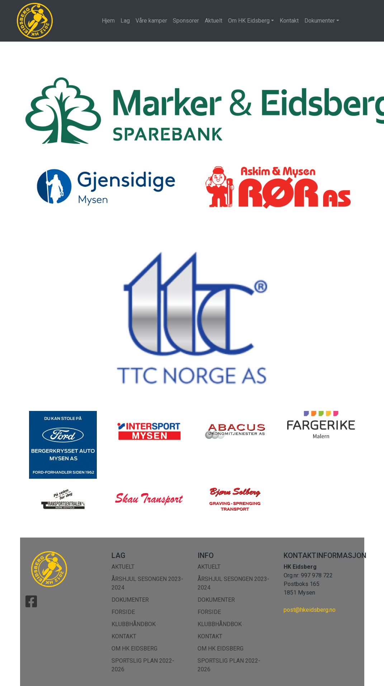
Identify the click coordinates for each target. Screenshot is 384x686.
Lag (125, 20)
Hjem (108, 20)
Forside (123, 612)
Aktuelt (213, 20)
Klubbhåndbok (134, 624)
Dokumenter (319, 20)
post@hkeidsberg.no (310, 609)
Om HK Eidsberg (249, 20)
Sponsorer (186, 20)
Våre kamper (151, 20)
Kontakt (289, 20)
